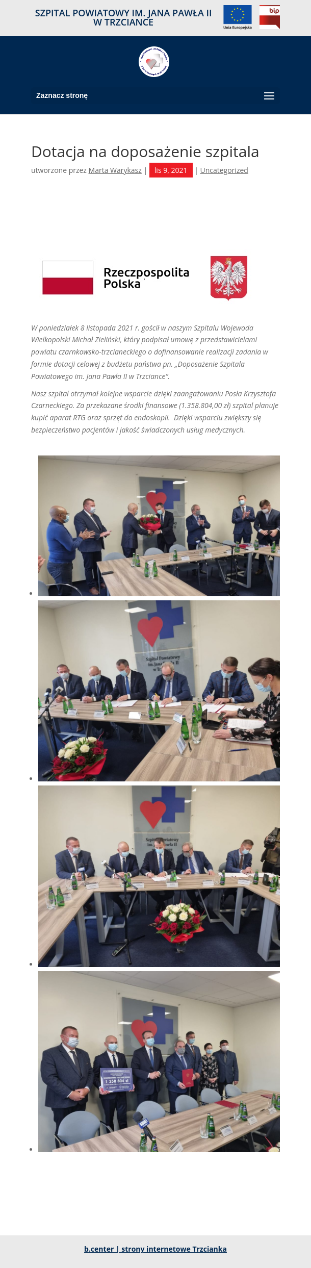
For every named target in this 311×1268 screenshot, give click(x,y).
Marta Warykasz (115, 170)
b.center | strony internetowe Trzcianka (155, 1249)
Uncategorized (224, 170)
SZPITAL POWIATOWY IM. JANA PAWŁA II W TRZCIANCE (123, 18)
